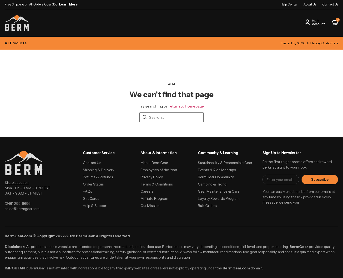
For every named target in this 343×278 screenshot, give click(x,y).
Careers (147, 191)
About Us (309, 4)
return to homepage (186, 106)
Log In (315, 20)
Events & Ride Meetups (217, 170)
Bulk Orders (207, 205)
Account (318, 24)
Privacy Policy (152, 177)
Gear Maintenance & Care (219, 191)
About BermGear (154, 162)
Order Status (93, 184)
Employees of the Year (159, 170)
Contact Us (330, 4)
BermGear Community (216, 177)
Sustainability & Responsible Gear (225, 162)
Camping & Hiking (212, 184)
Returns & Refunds (98, 177)
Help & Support (95, 205)
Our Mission (150, 205)
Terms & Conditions (157, 184)
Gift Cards (91, 198)
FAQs (87, 191)
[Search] (144, 118)
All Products (15, 43)
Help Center (289, 4)
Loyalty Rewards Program (219, 198)
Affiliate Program (154, 198)
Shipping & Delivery (98, 170)
